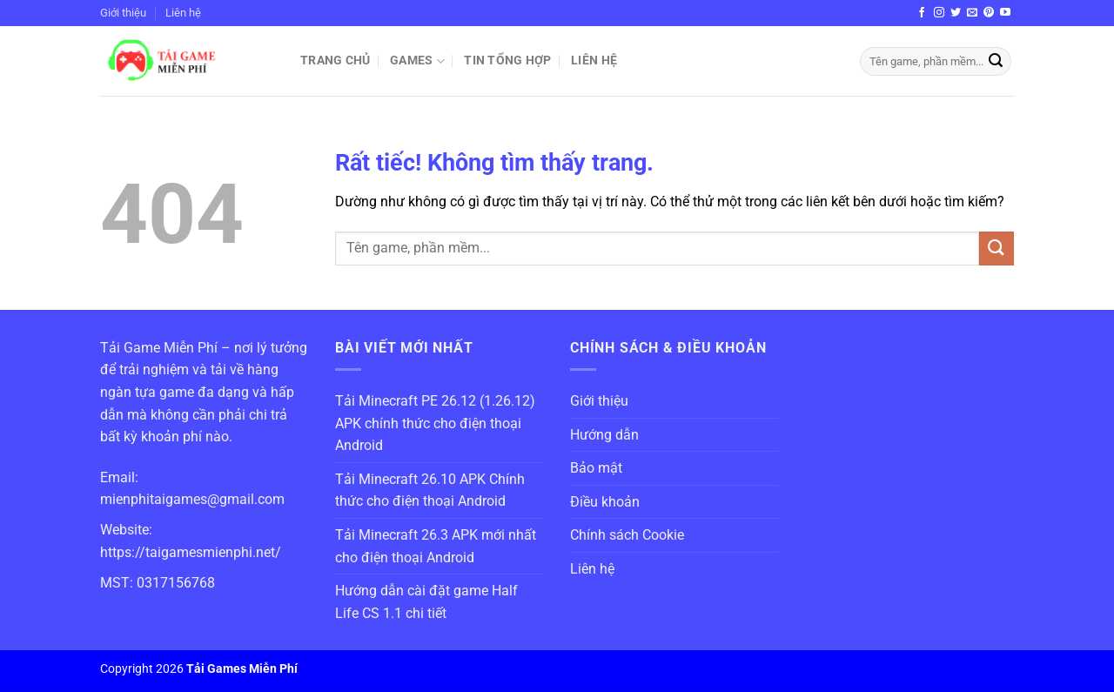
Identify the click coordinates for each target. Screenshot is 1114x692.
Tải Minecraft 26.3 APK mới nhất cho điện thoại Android (435, 546)
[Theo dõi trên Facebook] (921, 13)
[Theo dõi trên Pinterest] (988, 13)
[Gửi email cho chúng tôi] (972, 13)
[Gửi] (995, 62)
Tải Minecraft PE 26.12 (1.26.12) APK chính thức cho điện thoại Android (435, 423)
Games (417, 61)
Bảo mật (596, 468)
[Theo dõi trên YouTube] (1005, 13)
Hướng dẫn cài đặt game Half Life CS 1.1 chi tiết (426, 601)
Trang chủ (335, 60)
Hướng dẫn (604, 435)
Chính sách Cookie (627, 535)
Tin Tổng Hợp (507, 60)
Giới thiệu (123, 12)
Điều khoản (605, 502)
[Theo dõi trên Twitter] (955, 13)
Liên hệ (183, 12)
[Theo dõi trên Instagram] (939, 13)
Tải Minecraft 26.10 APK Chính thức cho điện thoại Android (430, 490)
